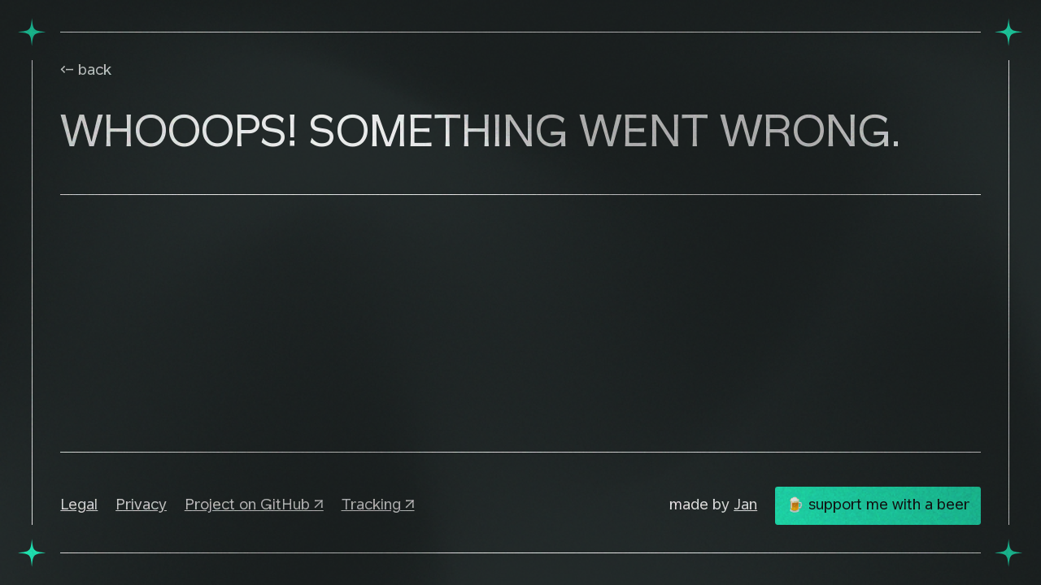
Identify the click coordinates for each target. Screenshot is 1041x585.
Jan (745, 505)
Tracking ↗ (378, 505)
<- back (85, 70)
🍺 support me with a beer (877, 505)
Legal (79, 505)
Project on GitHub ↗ (254, 505)
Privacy (141, 505)
